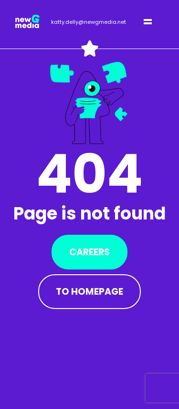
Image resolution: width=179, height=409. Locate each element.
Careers (89, 252)
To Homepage (89, 291)
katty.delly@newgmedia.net (88, 22)
